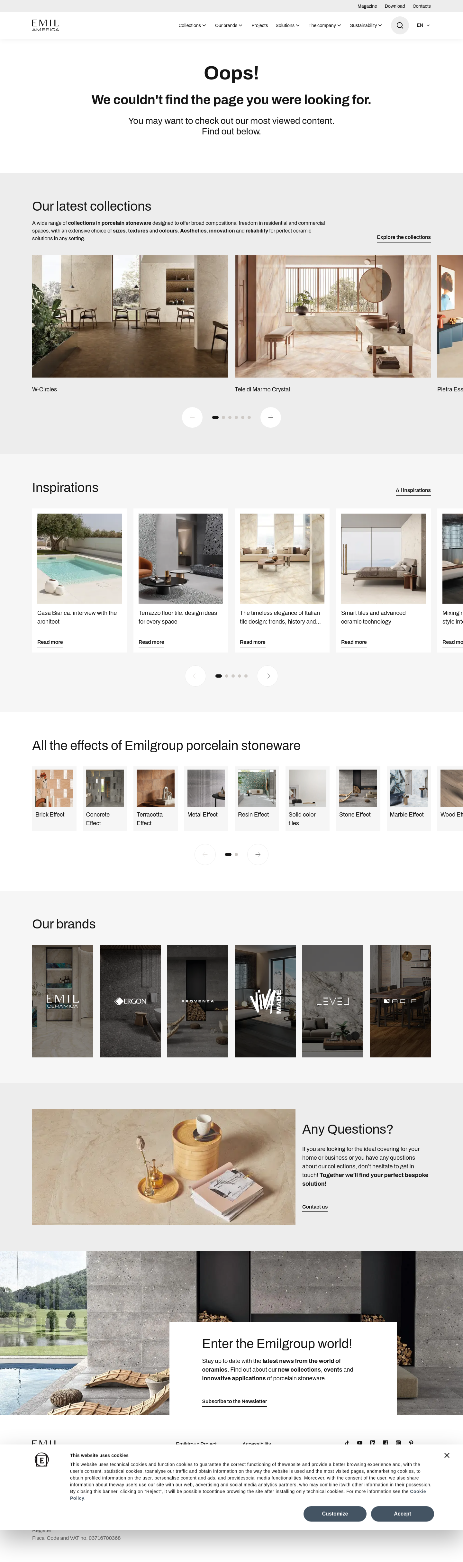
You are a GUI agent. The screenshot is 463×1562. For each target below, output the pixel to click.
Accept (402, 1545)
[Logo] (45, 25)
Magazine (367, 6)
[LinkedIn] (372, 1450)
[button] (215, 424)
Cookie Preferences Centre (264, 1473)
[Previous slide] (192, 424)
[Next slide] (270, 424)
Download (395, 6)
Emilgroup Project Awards (196, 1455)
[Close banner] (447, 1487)
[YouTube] (359, 1450)
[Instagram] (398, 1450)
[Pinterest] (411, 1450)
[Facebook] (385, 1450)
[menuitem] (192, 25)
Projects (259, 25)
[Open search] (400, 25)
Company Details (195, 1469)
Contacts (422, 6)
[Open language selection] (424, 25)
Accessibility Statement (256, 1455)
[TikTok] (347, 1450)
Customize (335, 1545)
